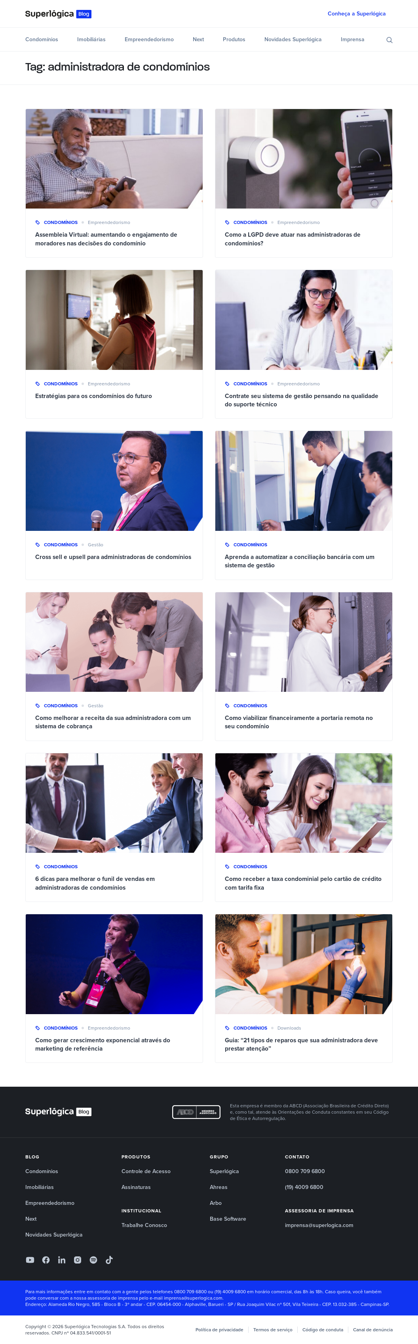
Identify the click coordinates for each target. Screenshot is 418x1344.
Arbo (216, 1203)
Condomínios (41, 39)
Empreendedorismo (149, 39)
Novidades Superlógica (293, 39)
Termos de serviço (273, 1330)
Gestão (95, 545)
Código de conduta (322, 1330)
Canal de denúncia (373, 1330)
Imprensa (353, 39)
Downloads (289, 1028)
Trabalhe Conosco (144, 1225)
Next (198, 39)
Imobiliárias (91, 39)
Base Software (228, 1219)
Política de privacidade (219, 1330)
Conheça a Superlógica (357, 13)
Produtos (234, 39)
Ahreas (219, 1187)
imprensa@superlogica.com (319, 1225)
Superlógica (224, 1171)
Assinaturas (136, 1187)
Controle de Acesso (146, 1171)
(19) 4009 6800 (304, 1187)
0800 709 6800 (305, 1171)
